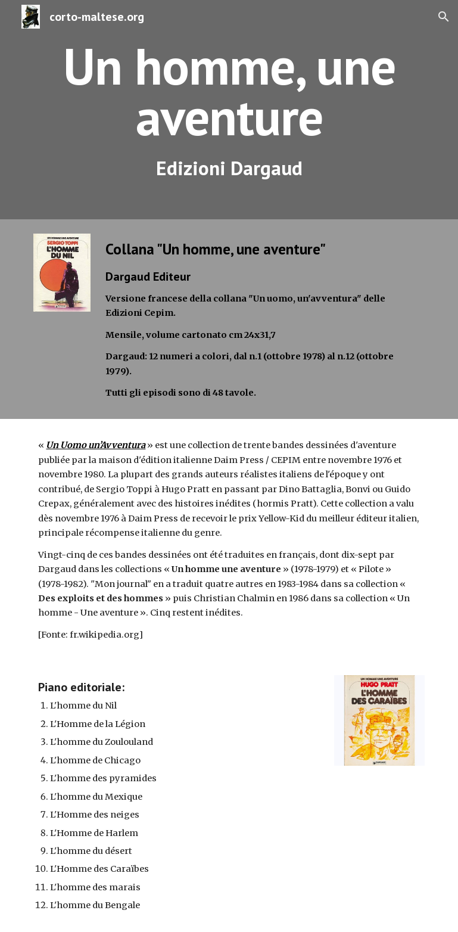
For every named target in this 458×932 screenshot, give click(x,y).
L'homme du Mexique (96, 796)
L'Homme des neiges (94, 814)
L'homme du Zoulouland (101, 742)
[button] (443, 16)
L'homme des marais (95, 887)
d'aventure (373, 445)
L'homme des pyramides (103, 778)
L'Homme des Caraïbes (99, 868)
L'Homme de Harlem (94, 833)
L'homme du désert (91, 851)
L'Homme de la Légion (97, 724)
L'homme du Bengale (95, 905)
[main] (228, 110)
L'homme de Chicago (95, 760)
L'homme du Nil (83, 705)
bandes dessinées (310, 445)
